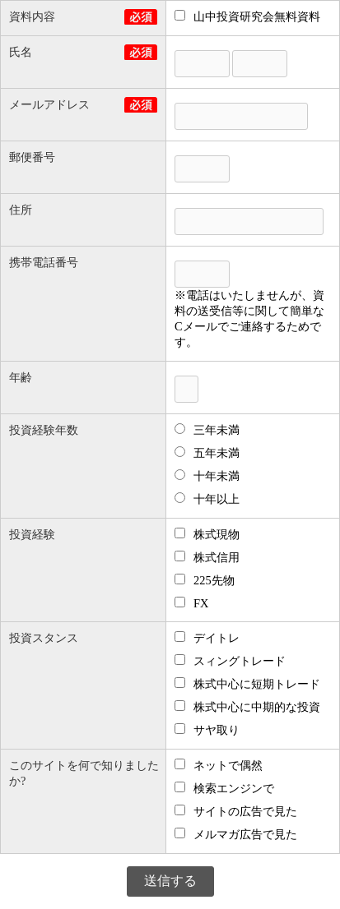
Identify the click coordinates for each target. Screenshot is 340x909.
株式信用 (207, 557)
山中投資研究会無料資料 (247, 16)
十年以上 (207, 498)
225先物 (205, 580)
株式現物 (207, 534)
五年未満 (207, 452)
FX (191, 603)
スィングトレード (230, 660)
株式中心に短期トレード (247, 683)
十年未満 (207, 475)
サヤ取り (207, 729)
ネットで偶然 (219, 765)
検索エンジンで (224, 788)
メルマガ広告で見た (236, 834)
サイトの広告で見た (236, 811)
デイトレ (207, 637)
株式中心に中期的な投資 (247, 706)
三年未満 (207, 429)
